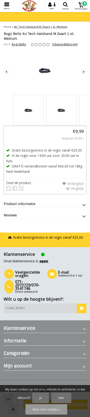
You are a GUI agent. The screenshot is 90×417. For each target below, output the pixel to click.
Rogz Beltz (19, 44)
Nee (61, 398)
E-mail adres (15, 308)
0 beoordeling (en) (65, 44)
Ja (40, 398)
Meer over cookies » (46, 409)
